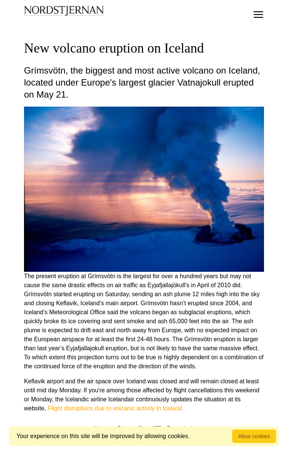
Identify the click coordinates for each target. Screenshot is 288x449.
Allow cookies (254, 436)
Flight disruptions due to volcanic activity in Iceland (115, 408)
